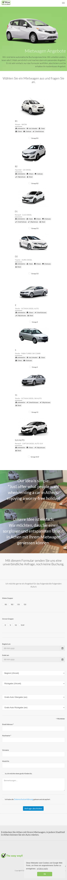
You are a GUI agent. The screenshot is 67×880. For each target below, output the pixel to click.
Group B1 (34, 138)
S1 (16, 625)
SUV (22, 625)
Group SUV (35, 457)
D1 (19, 604)
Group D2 (35, 273)
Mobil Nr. (5, 761)
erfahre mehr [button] (42, 868)
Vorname (5, 750)
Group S (35, 367)
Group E (35, 322)
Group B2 (34, 183)
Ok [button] (45, 874)
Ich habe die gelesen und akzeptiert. (27, 799)
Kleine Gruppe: (7, 598)
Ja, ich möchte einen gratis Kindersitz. (18, 773)
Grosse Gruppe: (8, 619)
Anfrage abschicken (33, 808)
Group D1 (35, 228)
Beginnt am (6, 644)
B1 (6, 604)
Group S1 (34, 412)
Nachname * (6, 735)
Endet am (5, 655)
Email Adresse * (8, 724)
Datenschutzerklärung (23, 799)
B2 (12, 604)
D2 (25, 604)
